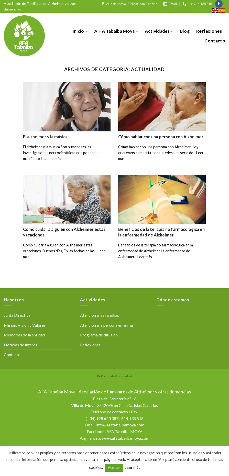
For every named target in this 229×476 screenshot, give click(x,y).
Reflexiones (209, 31)
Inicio (80, 31)
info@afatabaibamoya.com (120, 424)
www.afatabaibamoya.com (125, 438)
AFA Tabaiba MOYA (124, 431)
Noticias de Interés (20, 344)
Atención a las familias (99, 315)
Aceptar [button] (114, 468)
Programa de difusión (99, 334)
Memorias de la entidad (24, 334)
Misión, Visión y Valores (25, 325)
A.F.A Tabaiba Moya (116, 31)
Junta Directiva (17, 315)
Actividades (159, 31)
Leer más (132, 467)
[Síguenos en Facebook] (219, 4)
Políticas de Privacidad (114, 376)
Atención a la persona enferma (106, 325)
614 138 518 (132, 418)
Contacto (214, 40)
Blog (185, 31)
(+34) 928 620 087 (102, 418)
